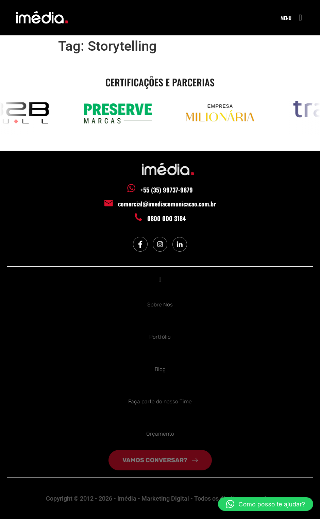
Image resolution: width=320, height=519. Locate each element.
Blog (160, 369)
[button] (300, 17)
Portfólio (160, 337)
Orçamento (160, 434)
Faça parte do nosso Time (160, 401)
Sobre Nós (160, 304)
